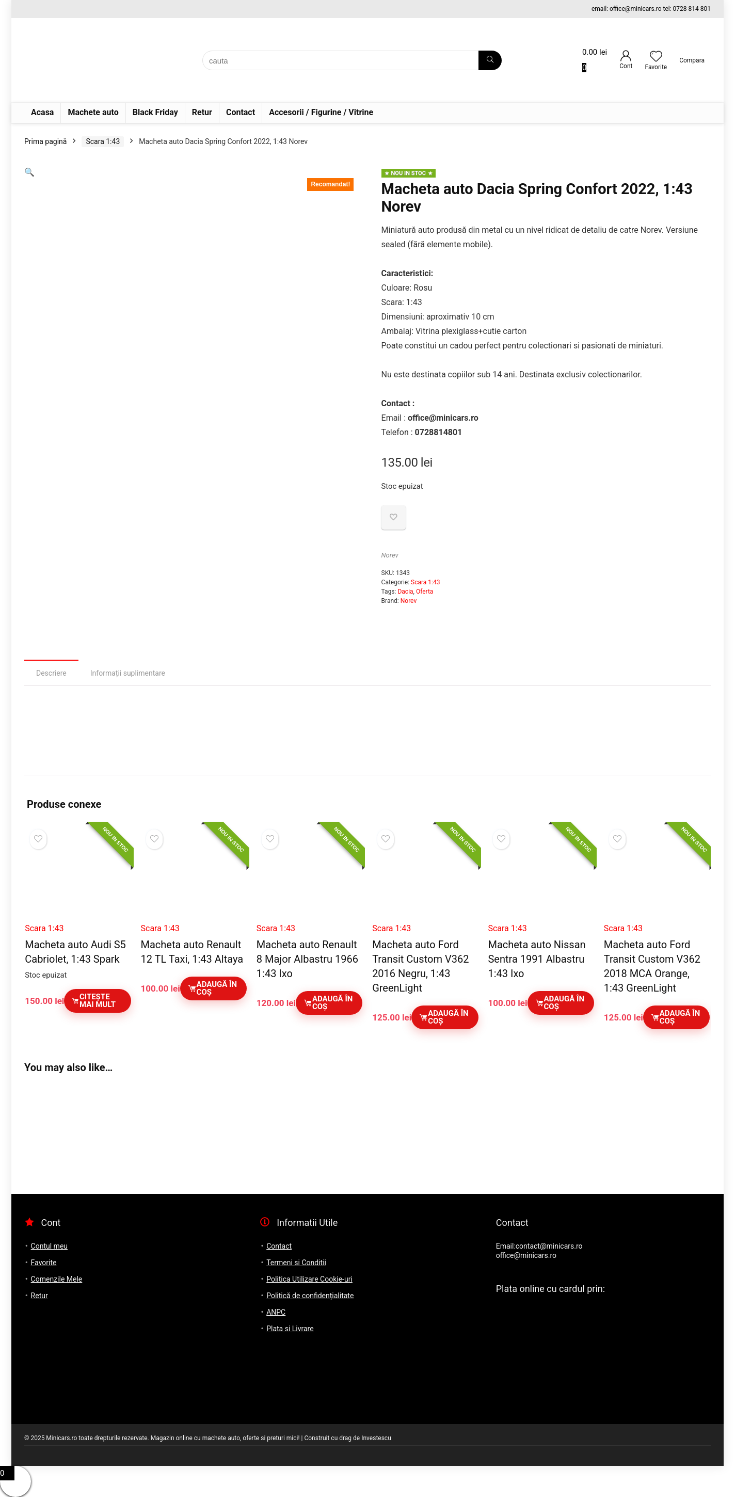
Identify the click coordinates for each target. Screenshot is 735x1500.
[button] (29, 172)
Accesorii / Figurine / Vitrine (321, 112)
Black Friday (155, 112)
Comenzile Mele (57, 1279)
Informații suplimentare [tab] (127, 673)
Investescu (376, 1438)
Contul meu (49, 1246)
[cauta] (490, 60)
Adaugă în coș (212, 988)
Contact (240, 112)
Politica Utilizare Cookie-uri (309, 1279)
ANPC (275, 1312)
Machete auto (93, 112)
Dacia (405, 591)
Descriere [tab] (51, 673)
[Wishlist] (656, 57)
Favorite (44, 1262)
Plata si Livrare (289, 1329)
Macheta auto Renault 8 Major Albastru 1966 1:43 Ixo (307, 959)
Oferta (424, 591)
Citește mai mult (93, 1000)
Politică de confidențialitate (310, 1295)
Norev (389, 555)
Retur (202, 112)
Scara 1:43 (103, 141)
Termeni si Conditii (296, 1262)
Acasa (42, 112)
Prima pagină (45, 141)
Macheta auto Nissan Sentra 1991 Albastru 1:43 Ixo (536, 959)
